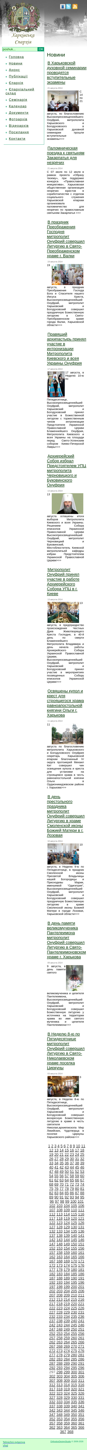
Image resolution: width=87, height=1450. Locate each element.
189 (67, 1278)
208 (59, 1295)
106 (81, 1206)
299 (67, 1372)
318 (59, 1389)
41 (56, 1167)
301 (81, 1372)
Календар (18, 106)
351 (81, 1415)
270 (74, 1346)
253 (59, 1334)
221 (81, 1304)
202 (52, 1291)
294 (67, 1368)
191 (81, 1278)
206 (81, 1291)
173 (59, 1265)
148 (59, 1244)
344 (67, 1410)
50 (67, 1171)
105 (74, 1206)
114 (67, 1214)
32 (82, 1159)
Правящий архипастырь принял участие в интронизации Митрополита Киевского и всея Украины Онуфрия (66, 348)
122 (52, 1223)
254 (67, 1334)
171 (81, 1261)
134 (67, 1231)
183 (59, 1274)
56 (62, 1176)
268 (59, 1346)
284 (67, 1359)
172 (52, 1265)
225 (74, 1308)
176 (81, 1265)
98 (62, 1201)
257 (52, 1338)
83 (56, 1193)
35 (62, 1163)
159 (67, 1252)
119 (67, 1218)
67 (82, 1180)
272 (52, 1351)
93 (72, 1197)
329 (67, 1397)
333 (59, 1402)
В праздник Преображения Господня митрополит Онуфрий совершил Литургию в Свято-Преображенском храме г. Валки (66, 239)
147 (52, 1244)
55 (56, 1176)
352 (52, 1419)
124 (67, 1223)
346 (81, 1410)
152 (52, 1248)
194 (67, 1282)
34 (56, 1163)
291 (81, 1363)
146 (81, 1240)
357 (52, 1423)
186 (81, 1274)
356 (81, 1419)
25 (82, 1154)
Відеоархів (19, 126)
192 (52, 1282)
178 (59, 1270)
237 (52, 1321)
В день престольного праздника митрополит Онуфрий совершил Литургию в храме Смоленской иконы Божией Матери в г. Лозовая (66, 816)
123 (59, 1223)
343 (59, 1410)
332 (52, 1402)
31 (77, 1159)
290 (74, 1363)
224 (67, 1308)
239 (67, 1321)
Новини (15, 63)
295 (74, 1368)
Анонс (14, 70)
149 (67, 1244)
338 (59, 1406)
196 (81, 1282)
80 (77, 1189)
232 (52, 1316)
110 (74, 1210)
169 (67, 1261)
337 (52, 1406)
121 (81, 1218)
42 (62, 1167)
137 (52, 1235)
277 (52, 1355)
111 (81, 1210)
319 (67, 1389)
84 (62, 1193)
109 (67, 1210)
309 (67, 1380)
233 (59, 1316)
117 (52, 1218)
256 (81, 1334)
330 (74, 1397)
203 (59, 1291)
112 (52, 1214)
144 (67, 1240)
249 (67, 1329)
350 (74, 1415)
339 (67, 1406)
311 (81, 1380)
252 (52, 1334)
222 (52, 1308)
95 (82, 1197)
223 (59, 1308)
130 (74, 1227)
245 (74, 1325)
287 (52, 1363)
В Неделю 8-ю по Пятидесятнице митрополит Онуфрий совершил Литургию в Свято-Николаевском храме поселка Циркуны (66, 1051)
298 (59, 1372)
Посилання (19, 132)
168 (59, 1261)
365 (74, 1427)
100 (73, 1201)
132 (52, 1231)
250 (74, 1329)
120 (74, 1218)
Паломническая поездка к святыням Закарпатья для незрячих (65, 155)
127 (52, 1227)
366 (81, 1427)
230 (74, 1312)
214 (67, 1299)
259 (67, 1338)
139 (67, 1235)
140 (74, 1235)
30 (72, 1159)
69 (56, 1184)
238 (59, 1321)
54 (51, 1176)
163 (59, 1257)
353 (59, 1419)
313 (59, 1385)
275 (74, 1351)
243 (59, 1325)
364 (67, 1427)
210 (74, 1295)
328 (59, 1397)
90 (56, 1197)
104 (67, 1206)
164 (67, 1257)
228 (59, 1312)
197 (52, 1287)
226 (81, 1308)
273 (59, 1351)
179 (67, 1270)
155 (74, 1248)
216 (81, 1299)
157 (52, 1252)
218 (59, 1304)
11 (83, 1146)
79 (72, 1189)
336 (81, 1402)
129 (67, 1227)
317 (52, 1389)
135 (74, 1231)
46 (82, 1167)
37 (72, 1163)
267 (52, 1346)
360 (74, 1423)
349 (67, 1415)
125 (74, 1223)
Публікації (18, 76)
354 (67, 1419)
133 (59, 1231)
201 (81, 1287)
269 (67, 1346)
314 (67, 1385)
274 (67, 1351)
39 (82, 1163)
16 (72, 1150)
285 (74, 1359)
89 (51, 1197)
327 (52, 1397)
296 (81, 1368)
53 (82, 1171)
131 (81, 1227)
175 (74, 1265)
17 (77, 1150)
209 (67, 1295)
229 (67, 1312)
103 (59, 1206)
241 (81, 1321)
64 (67, 1180)
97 (57, 1201)
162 (52, 1257)
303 (59, 1376)
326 (81, 1393)
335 (74, 1402)
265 (74, 1342)
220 (74, 1304)
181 (81, 1270)
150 (74, 1244)
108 (59, 1210)
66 (77, 1180)
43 (67, 1167)
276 (81, 1351)
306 (81, 1376)
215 (74, 1299)
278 (59, 1355)
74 (82, 1184)
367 (63, 1432)
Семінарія (18, 100)
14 (62, 1150)
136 (81, 1231)
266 (81, 1342)
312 (52, 1385)
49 (62, 1171)
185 (74, 1274)
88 (82, 1193)
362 (52, 1427)
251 (81, 1329)
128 (59, 1227)
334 (67, 1402)
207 (52, 1295)
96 (52, 1201)
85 (67, 1193)
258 (59, 1338)
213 (59, 1299)
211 (81, 1295)
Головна (16, 57)
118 (59, 1218)
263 (59, 1342)
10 (78, 1146)
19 (51, 1154)
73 (77, 1184)
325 (74, 1393)
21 (62, 1154)
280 (74, 1355)
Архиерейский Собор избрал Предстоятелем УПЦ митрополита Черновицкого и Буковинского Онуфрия (66, 470)
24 (77, 1154)
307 (52, 1380)
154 (67, 1248)
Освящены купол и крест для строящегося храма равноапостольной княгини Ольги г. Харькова (65, 703)
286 (81, 1359)
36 (67, 1163)
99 (67, 1201)
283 (59, 1359)
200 (74, 1287)
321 (81, 1389)
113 (59, 1214)
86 (72, 1193)
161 (81, 1252)
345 (74, 1410)
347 (52, 1415)
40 (51, 1167)
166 (81, 1257)
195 (74, 1282)
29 (67, 1159)
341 (81, 1406)
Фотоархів (18, 119)
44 (72, 1167)
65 (72, 1180)
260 (74, 1338)
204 (67, 1291)
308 (59, 1380)
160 (74, 1252)
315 (74, 1385)
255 (74, 1334)
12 (51, 1150)
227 (52, 1312)
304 (67, 1376)
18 (82, 1150)
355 (74, 1419)
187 (52, 1278)
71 (67, 1184)
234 (67, 1316)
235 (74, 1316)
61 (51, 1180)
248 (59, 1329)
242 (52, 1325)
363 (59, 1427)
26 (51, 1159)
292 (52, 1368)
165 (74, 1257)
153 (59, 1248)
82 (51, 1193)
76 (56, 1189)
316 (81, 1385)
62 (56, 1180)
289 (67, 1363)
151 (81, 1244)
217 (52, 1304)
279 (67, 1355)
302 (52, 1376)
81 (82, 1189)
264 (67, 1342)
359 (67, 1423)
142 (52, 1240)
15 (67, 1150)
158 (59, 1252)
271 (81, 1346)
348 (59, 1415)
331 (81, 1397)
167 (52, 1261)
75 (51, 1189)
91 (62, 1197)
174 (67, 1265)
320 (74, 1389)
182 (52, 1274)
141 (81, 1235)
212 (52, 1299)
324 (67, 1393)
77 (62, 1189)
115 (74, 1214)
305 (74, 1376)
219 (67, 1304)
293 (59, 1368)
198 (59, 1287)
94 (77, 1197)
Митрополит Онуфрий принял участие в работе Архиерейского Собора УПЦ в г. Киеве (63, 581)
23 (72, 1154)
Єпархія (16, 83)
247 (52, 1329)
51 (72, 1171)
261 (81, 1338)
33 (51, 1163)
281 (81, 1355)
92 (67, 1197)
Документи (19, 113)
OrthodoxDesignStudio (60, 1441)
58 (72, 1176)
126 (81, 1223)
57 (67, 1176)
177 (52, 1270)
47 (51, 1171)
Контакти (17, 139)
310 (74, 1380)
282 (52, 1359)
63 (62, 1180)
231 (81, 1312)
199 (67, 1287)
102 (52, 1206)
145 (74, 1240)
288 (59, 1363)
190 (74, 1278)
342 (52, 1410)
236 (81, 1316)
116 (81, 1214)
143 (59, 1240)
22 (67, 1154)
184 (67, 1274)
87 (77, 1193)
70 (62, 1184)
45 (77, 1167)
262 (52, 1342)
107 (52, 1210)
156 (81, 1248)
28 (62, 1159)
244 (67, 1325)
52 (77, 1171)
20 (56, 1154)
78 (67, 1189)
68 (51, 1184)
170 (74, 1261)
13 (56, 1150)
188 (59, 1278)
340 (74, 1406)
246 (81, 1325)
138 (59, 1235)
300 (74, 1372)
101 (81, 1201)
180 (74, 1270)
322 (52, 1393)
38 (77, 1163)
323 (59, 1393)
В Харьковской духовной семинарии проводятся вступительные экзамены (66, 73)
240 (74, 1321)
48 (56, 1171)
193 (59, 1282)
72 (72, 1184)
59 (77, 1176)
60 (82, 1176)
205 (74, 1291)
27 (56, 1159)
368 (70, 1432)
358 (59, 1423)
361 (81, 1423)
